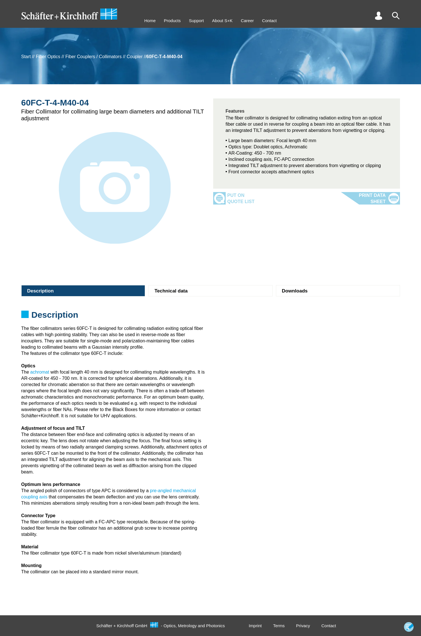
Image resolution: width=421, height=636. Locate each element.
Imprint (255, 625)
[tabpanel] (210, 316)
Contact (269, 20)
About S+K (222, 20)
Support (196, 20)
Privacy (303, 625)
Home (150, 20)
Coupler (135, 56)
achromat (39, 372)
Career (247, 20)
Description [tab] (40, 291)
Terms (279, 625)
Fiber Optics (48, 56)
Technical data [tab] (171, 291)
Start (26, 56)
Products (172, 20)
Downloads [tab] (295, 291)
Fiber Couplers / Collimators (93, 56)
